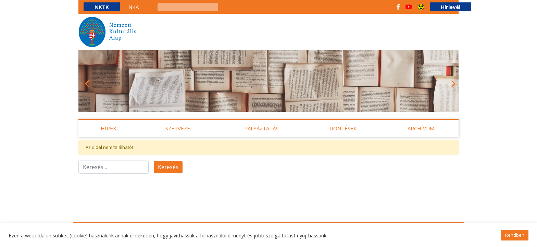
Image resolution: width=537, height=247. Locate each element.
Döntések (343, 128)
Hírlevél (450, 6)
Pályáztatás (261, 128)
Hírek (108, 128)
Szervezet (179, 128)
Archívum (421, 128)
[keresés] (188, 7)
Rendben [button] (514, 235)
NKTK (102, 6)
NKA (133, 6)
